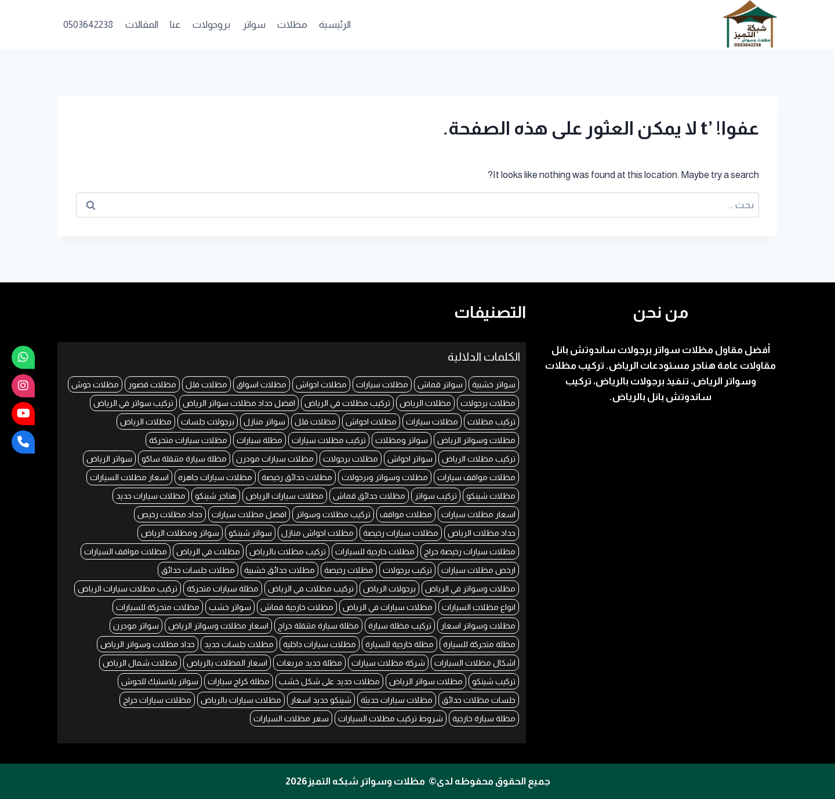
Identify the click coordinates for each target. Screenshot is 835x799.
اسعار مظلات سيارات (478, 514)
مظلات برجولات (487, 403)
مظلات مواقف (406, 514)
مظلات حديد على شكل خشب (329, 681)
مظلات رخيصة (348, 570)
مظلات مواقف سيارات (476, 477)
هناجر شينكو (216, 495)
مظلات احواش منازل (317, 532)
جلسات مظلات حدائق (478, 699)
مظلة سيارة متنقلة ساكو (184, 458)
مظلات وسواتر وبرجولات (385, 477)
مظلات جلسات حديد (239, 644)
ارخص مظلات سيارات (478, 570)
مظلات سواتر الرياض (426, 681)
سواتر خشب (230, 607)
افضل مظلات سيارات (249, 514)
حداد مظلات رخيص (169, 514)
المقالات (141, 24)
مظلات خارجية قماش (296, 607)
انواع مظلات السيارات (478, 607)
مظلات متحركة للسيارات (157, 607)
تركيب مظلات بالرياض (287, 551)
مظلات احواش (321, 384)
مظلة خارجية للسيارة (399, 644)
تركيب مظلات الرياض (478, 458)
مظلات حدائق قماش (369, 495)
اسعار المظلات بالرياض (227, 662)
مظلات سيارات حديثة (397, 699)
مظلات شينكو (490, 495)
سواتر (254, 24)
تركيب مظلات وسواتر (333, 514)
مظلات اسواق (261, 384)
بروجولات (211, 24)
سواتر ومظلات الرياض (180, 532)
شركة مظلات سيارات (388, 662)
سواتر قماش (440, 384)
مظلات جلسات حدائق (198, 570)
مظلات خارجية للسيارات (375, 551)
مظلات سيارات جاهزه (215, 477)
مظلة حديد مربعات (309, 662)
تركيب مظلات (491, 421)
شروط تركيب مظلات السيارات (390, 718)
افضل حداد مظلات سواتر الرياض (239, 403)
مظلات (292, 24)
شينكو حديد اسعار (321, 699)
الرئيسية (335, 24)
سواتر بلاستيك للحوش (159, 681)
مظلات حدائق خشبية (279, 570)
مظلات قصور (152, 384)
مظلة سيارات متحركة (223, 588)
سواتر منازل (264, 421)
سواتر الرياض (109, 458)
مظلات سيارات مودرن (275, 458)
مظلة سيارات (259, 440)
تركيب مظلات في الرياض (347, 403)
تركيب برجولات (407, 570)
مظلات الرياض (425, 403)
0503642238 (88, 24)
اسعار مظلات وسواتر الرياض (218, 625)
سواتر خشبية (493, 384)
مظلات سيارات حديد (151, 495)
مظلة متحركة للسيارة (479, 644)
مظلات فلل (206, 384)
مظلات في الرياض (208, 551)
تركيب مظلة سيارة (399, 625)
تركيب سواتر (436, 495)
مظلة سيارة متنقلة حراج (318, 625)
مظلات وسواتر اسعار (478, 625)
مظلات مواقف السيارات (125, 551)
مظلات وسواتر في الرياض (470, 588)
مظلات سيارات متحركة (188, 440)
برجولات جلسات (207, 421)
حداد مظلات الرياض (481, 532)
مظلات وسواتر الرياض (476, 440)
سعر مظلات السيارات (291, 718)
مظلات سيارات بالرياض (241, 699)
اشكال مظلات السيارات (474, 662)
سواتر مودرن (136, 625)
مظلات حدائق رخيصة (297, 477)
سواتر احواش (410, 458)
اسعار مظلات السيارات (129, 477)
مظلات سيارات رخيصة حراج (469, 551)
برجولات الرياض (389, 588)
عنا (175, 24)
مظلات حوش (95, 384)
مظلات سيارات (382, 384)
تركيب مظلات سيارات (329, 440)
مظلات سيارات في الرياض (388, 607)
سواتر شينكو (250, 532)
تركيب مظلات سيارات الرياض (127, 588)
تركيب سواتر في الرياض (133, 403)
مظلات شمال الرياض (140, 662)
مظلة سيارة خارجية (483, 718)
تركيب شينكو (493, 681)
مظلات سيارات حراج (157, 699)
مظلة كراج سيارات (239, 681)
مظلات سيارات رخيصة (400, 532)
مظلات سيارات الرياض (285, 495)
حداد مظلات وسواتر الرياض (147, 644)
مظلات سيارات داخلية (319, 644)
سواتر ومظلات (401, 440)
